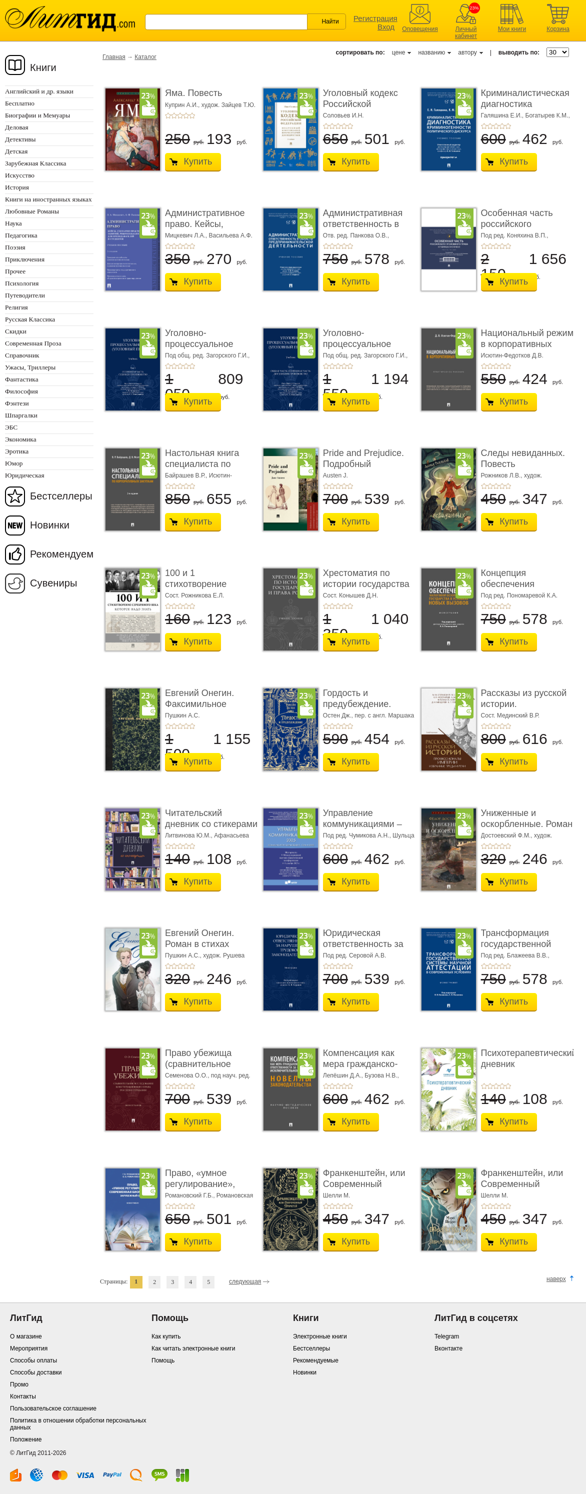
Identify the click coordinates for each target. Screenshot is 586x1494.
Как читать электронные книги (193, 1348)
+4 (186, 115)
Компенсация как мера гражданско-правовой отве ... (360, 1064)
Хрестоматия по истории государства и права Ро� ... (366, 584)
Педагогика (21, 235)
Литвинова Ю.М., (189, 835)
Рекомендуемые (315, 1360)
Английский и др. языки (39, 91)
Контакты (23, 1396)
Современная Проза (33, 343)
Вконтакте (448, 1348)
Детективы (20, 139)
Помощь (163, 1360)
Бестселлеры (61, 496)
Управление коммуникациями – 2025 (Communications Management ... (369, 829)
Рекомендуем (62, 554)
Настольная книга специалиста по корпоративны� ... (204, 464)
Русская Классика (30, 319)
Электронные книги (320, 1336)
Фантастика (21, 379)
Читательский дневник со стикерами (211, 818)
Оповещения (420, 29)
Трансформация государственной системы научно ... (519, 944)
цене (399, 52)
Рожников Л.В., (502, 475)
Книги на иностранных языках (48, 199)
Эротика (16, 451)
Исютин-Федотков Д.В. (512, 355)
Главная (114, 57)
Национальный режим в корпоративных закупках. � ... (527, 344)
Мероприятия (29, 1348)
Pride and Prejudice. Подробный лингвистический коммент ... (363, 469)
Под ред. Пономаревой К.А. (519, 595)
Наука (13, 223)
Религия (16, 307)
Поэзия (15, 247)
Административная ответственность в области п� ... (362, 224)
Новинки (50, 525)
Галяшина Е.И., (503, 115)
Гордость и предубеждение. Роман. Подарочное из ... (364, 709)
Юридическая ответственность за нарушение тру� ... (363, 944)
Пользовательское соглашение (53, 1408)
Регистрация (376, 18)
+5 (192, 115)
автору (467, 52)
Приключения (24, 259)
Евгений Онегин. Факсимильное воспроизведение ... (206, 704)
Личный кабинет (466, 33)
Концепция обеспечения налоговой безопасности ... (514, 589)
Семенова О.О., (188, 1075)
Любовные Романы (32, 211)
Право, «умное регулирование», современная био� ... (211, 1184)
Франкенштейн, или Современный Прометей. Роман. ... (365, 1184)
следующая (245, 1281)
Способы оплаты (33, 1360)
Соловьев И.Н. (343, 115)
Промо (19, 1384)
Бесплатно (19, 103)
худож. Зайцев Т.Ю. (229, 105)
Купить (198, 161)
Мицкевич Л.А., (187, 235)
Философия (21, 391)
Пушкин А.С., (184, 955)
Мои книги (512, 29)
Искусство (19, 175)
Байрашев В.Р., (187, 475)
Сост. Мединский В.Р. (510, 715)
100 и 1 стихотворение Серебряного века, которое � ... (204, 589)
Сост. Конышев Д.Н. (350, 595)
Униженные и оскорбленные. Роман (527, 818)
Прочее (15, 271)
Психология (21, 283)
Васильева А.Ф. (230, 235)
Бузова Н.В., (381, 1075)
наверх (556, 1279)
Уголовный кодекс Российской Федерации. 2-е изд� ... (368, 109)
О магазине (26, 1336)
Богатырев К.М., (548, 115)
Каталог (145, 57)
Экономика (20, 439)
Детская (16, 151)
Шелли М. (336, 1195)
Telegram (446, 1336)
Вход (386, 26)
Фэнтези (17, 403)
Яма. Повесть (193, 93)
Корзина (558, 29)
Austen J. (335, 475)
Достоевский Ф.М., (507, 835)
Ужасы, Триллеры (30, 367)
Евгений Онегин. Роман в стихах (199, 938)
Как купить (166, 1336)
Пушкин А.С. (182, 715)
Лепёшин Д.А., (343, 1075)
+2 (174, 115)
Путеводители (25, 295)
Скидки (15, 331)
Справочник (22, 355)
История (17, 187)
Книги (43, 67)
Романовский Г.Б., (190, 1195)
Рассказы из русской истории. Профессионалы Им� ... (524, 709)
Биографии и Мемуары (37, 115)
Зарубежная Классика (35, 163)
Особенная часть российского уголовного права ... (522, 224)
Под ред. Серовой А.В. (354, 955)
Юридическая (24, 475)
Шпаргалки (21, 415)
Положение (26, 1439)
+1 (168, 115)
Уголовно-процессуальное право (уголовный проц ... (202, 349)
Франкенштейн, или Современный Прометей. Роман (522, 1184)
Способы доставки (36, 1372)
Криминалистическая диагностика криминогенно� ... (525, 104)
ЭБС (11, 427)
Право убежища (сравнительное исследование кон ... (207, 1064)
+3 (180, 115)
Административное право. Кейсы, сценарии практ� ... (207, 224)
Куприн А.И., (183, 105)
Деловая (16, 127)
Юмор (13, 463)
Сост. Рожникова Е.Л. (194, 595)
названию (431, 52)
